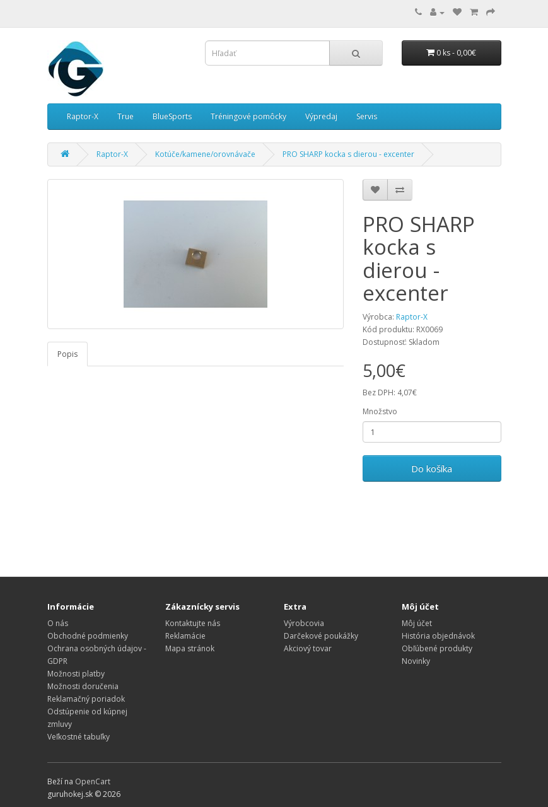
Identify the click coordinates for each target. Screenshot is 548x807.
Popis (67, 354)
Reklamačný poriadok (86, 699)
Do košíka (431, 468)
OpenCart (92, 781)
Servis (366, 116)
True (125, 116)
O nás (57, 623)
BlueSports (172, 116)
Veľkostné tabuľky (78, 736)
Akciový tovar (308, 648)
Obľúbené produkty (437, 648)
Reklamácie (185, 635)
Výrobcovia (304, 623)
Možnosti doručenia (83, 686)
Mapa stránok (189, 648)
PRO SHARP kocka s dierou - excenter (348, 154)
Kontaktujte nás (192, 623)
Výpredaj (321, 116)
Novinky (416, 661)
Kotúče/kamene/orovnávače (205, 154)
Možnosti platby (76, 673)
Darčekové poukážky (321, 635)
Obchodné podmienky (87, 635)
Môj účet (417, 623)
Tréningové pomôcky (248, 116)
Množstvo (380, 411)
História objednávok (438, 635)
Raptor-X (82, 116)
